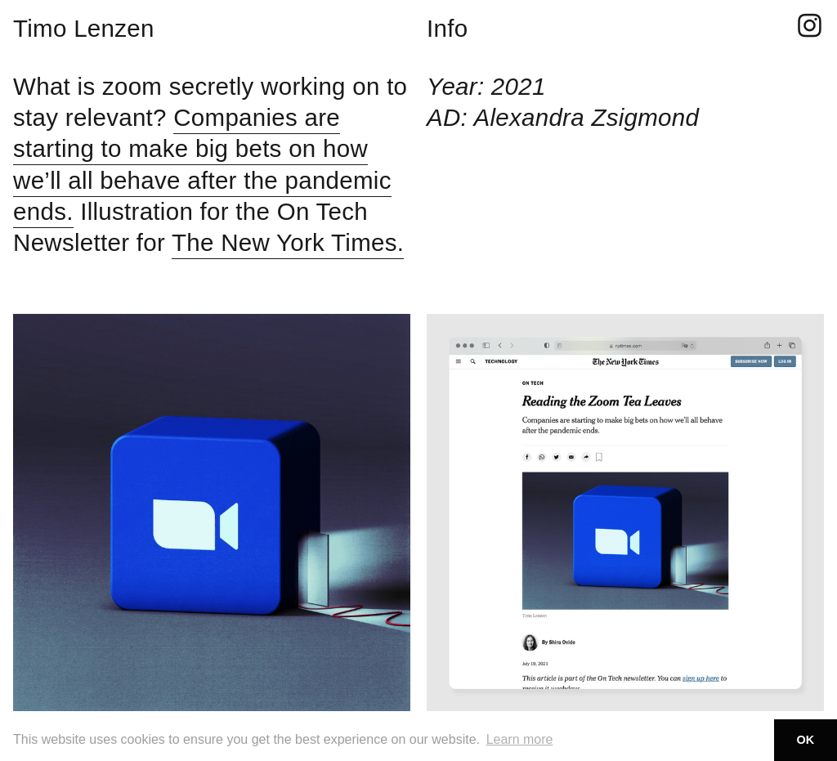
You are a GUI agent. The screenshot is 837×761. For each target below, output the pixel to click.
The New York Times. (288, 242)
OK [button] (806, 739)
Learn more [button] (519, 739)
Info (447, 28)
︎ (809, 26)
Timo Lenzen (83, 28)
